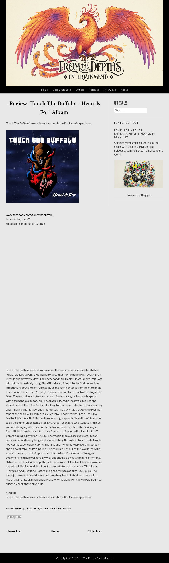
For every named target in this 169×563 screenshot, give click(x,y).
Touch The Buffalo (60, 508)
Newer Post (14, 531)
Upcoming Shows (62, 89)
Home (44, 89)
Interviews (110, 89)
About (124, 89)
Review (44, 508)
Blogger (145, 195)
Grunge (21, 508)
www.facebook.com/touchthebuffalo (29, 214)
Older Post (94, 531)
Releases (94, 89)
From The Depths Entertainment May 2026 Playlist (134, 133)
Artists (80, 89)
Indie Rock (33, 508)
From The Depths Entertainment (95, 558)
